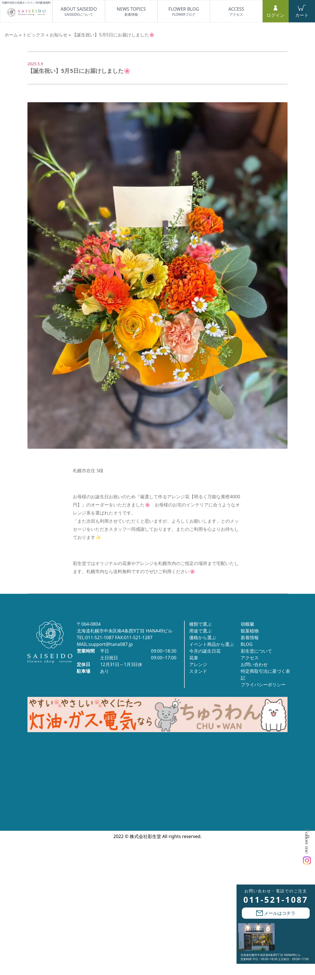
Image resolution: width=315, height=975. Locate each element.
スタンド (198, 671)
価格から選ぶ (202, 637)
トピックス (33, 35)
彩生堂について (256, 651)
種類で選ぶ (200, 624)
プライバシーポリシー (263, 684)
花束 (193, 658)
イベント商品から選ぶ (211, 644)
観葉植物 (250, 631)
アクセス (250, 658)
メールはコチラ (275, 913)
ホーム (11, 35)
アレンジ (198, 664)
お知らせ (59, 35)
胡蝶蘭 (247, 624)
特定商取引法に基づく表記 (265, 674)
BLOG (247, 644)
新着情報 (250, 637)
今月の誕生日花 (205, 651)
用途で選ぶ (200, 631)
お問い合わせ (254, 664)
